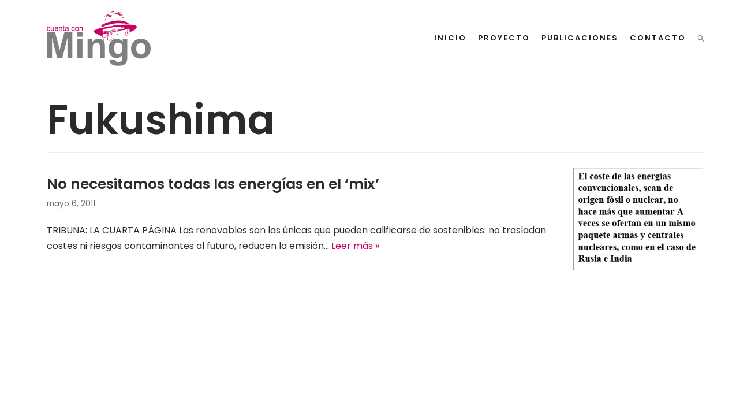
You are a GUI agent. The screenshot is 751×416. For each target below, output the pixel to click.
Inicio (450, 37)
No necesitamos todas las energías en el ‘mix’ (213, 184)
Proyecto (504, 37)
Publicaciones (579, 37)
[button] (701, 38)
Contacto (658, 37)
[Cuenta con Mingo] (99, 38)
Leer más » (355, 245)
